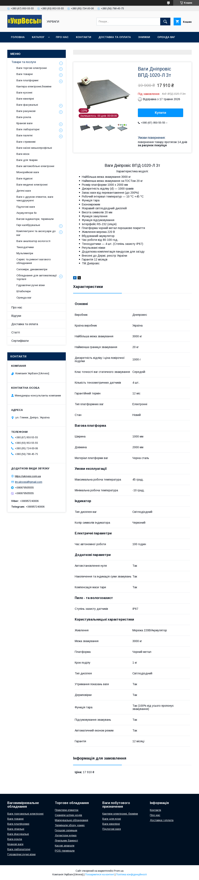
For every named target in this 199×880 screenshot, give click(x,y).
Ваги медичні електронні (32, 184)
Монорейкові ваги (27, 172)
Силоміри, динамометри (31, 269)
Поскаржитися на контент (99, 874)
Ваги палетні (24, 135)
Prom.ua (118, 870)
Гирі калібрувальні (28, 225)
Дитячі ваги (23, 190)
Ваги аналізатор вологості (33, 241)
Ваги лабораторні (27, 129)
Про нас (62, 37)
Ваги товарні (24, 74)
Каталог (38, 37)
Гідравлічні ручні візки (30, 285)
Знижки (144, 37)
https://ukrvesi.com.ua (28, 475)
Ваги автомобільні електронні (35, 166)
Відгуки (16, 315)
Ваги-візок (22, 153)
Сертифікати (20, 340)
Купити (160, 112)
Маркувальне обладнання (71, 820)
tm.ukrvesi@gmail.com (28, 481)
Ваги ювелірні (25, 98)
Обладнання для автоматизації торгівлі (36, 277)
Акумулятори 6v (26, 212)
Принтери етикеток (66, 810)
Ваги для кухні (111, 818)
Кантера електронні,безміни (33, 86)
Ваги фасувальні (27, 104)
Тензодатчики (25, 247)
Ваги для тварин (27, 160)
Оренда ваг (166, 37)
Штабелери (23, 291)
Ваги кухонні (24, 92)
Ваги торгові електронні (31, 67)
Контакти (83, 37)
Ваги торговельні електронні (25, 813)
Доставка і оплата (161, 820)
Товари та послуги (23, 62)
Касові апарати (64, 845)
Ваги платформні (27, 80)
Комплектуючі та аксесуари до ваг (36, 233)
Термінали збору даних (70, 825)
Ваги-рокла (23, 117)
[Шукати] (165, 21)
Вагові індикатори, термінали (35, 218)
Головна (18, 37)
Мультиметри (24, 253)
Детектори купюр (66, 835)
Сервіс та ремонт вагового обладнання (33, 261)
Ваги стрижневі (26, 141)
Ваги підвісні (24, 178)
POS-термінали (65, 850)
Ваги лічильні (15, 828)
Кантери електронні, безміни (120, 813)
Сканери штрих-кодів (68, 815)
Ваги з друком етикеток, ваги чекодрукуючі (34, 198)
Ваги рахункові (26, 111)
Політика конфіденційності (131, 874)
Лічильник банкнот (66, 840)
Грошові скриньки (66, 830)
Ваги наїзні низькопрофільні (34, 147)
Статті (15, 332)
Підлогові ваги (25, 206)
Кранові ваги (24, 123)
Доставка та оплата (114, 37)
